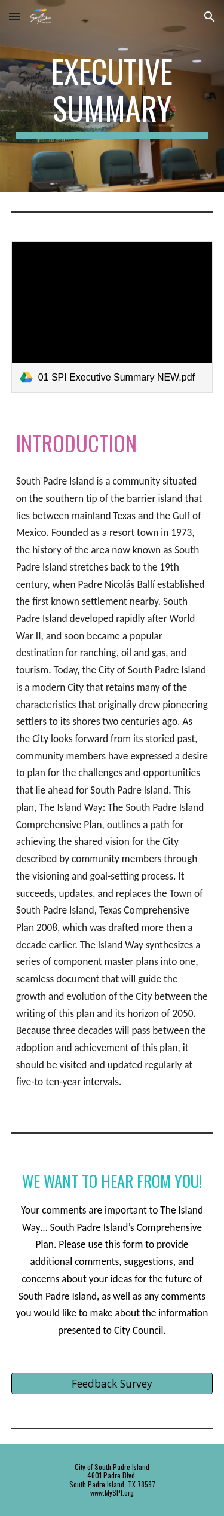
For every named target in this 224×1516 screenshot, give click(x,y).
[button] (14, 16)
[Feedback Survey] (112, 1383)
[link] (112, 317)
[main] (112, 96)
